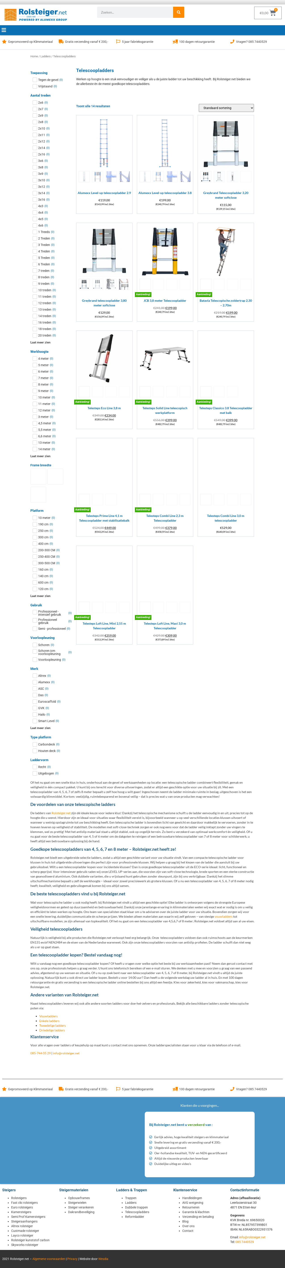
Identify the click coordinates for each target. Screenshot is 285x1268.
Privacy (72, 1259)
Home (34, 56)
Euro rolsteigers (22, 1207)
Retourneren (190, 1207)
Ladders (45, 56)
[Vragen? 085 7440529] (232, 41)
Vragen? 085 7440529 (251, 41)
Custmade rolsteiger (25, 1231)
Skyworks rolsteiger (24, 1245)
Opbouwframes (79, 1198)
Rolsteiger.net (61, 813)
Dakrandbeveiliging (81, 1212)
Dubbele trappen (136, 1207)
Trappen (130, 1198)
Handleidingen (192, 1198)
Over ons (188, 1226)
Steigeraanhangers (24, 1221)
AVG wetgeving (192, 1202)
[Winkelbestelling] (226, 108)
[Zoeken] (178, 12)
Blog (185, 1221)
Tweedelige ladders (52, 1025)
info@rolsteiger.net (66, 1053)
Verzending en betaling (198, 1216)
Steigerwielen (77, 1202)
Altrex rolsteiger (22, 1226)
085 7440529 (244, 1242)
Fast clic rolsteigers (24, 1202)
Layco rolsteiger (22, 1235)
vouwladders (224, 916)
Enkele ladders (49, 1021)
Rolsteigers (19, 1198)
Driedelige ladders (52, 1030)
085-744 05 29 (40, 1053)
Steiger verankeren (81, 1207)
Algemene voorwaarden (48, 1259)
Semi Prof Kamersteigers (28, 1216)
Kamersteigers (21, 1212)
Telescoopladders (137, 1212)
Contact (187, 1231)
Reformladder (134, 1216)
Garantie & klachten (196, 1212)
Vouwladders (48, 1016)
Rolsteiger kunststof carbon (30, 1240)
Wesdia (103, 1259)
